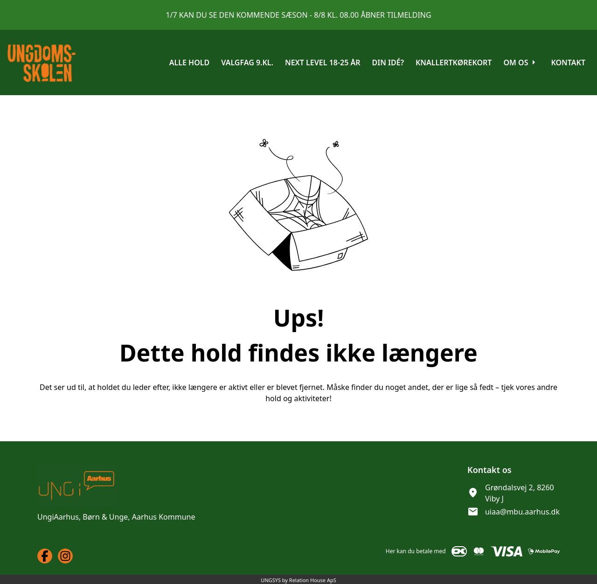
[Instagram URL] (65, 556)
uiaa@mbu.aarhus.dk (522, 512)
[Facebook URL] (44, 556)
